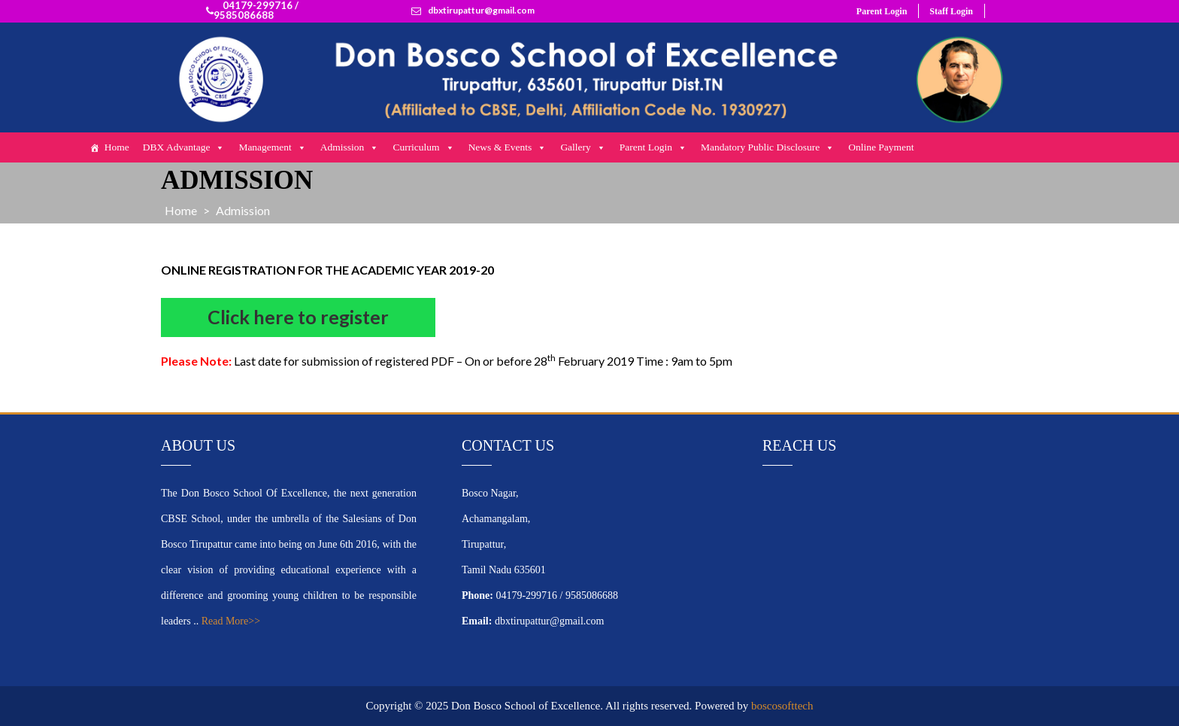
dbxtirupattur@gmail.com (481, 10)
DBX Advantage (184, 147)
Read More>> (231, 621)
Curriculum (423, 147)
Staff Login (951, 11)
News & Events (507, 147)
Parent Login (881, 11)
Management (272, 147)
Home (117, 147)
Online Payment (881, 147)
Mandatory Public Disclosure (768, 147)
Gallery (582, 147)
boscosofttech (782, 706)
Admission (350, 147)
